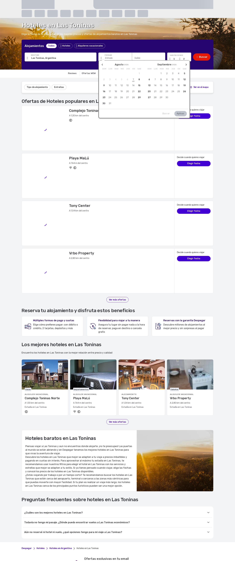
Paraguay (179, 547)
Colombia (107, 547)
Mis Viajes (45, 498)
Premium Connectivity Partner (170, 506)
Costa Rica (116, 547)
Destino (35, 55)
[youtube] (124, 480)
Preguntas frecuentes (89, 498)
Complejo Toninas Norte (90, 111)
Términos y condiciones (128, 498)
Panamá (170, 547)
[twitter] (119, 480)
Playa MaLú (79, 132)
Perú (186, 547)
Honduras (71, 547)
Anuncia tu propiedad (166, 502)
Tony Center (79, 153)
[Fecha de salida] (148, 58)
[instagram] (113, 480)
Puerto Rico (46, 550)
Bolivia (88, 547)
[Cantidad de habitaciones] (175, 58)
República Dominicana (61, 550)
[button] (179, 56)
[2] (199, 87)
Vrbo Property (81, 172)
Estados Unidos (78, 550)
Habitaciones (176, 55)
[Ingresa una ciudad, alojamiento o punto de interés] (60, 58)
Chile (100, 547)
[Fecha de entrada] (115, 58)
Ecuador (125, 547)
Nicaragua (162, 547)
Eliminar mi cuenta (49, 506)
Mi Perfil (44, 502)
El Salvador (135, 547)
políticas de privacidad (96, 464)
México (154, 547)
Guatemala (145, 547)
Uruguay (89, 550)
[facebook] (107, 480)
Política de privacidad (127, 502)
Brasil (94, 547)
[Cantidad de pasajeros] (185, 58)
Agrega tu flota (163, 498)
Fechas (108, 55)
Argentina (80, 547)
